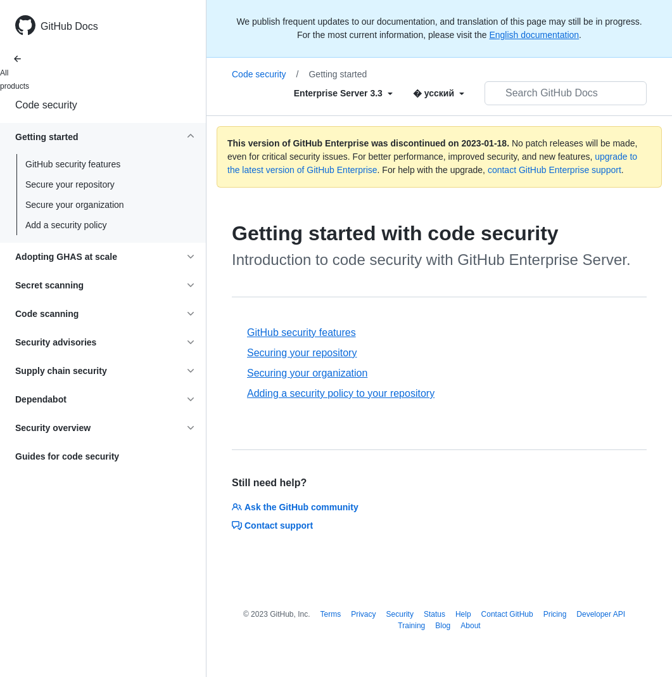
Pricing (555, 614)
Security (400, 614)
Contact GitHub (507, 614)
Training (411, 625)
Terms (330, 614)
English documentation (534, 35)
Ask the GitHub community (295, 507)
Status (434, 614)
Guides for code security (67, 456)
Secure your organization (74, 205)
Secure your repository (70, 184)
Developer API (600, 614)
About (470, 625)
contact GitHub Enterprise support (554, 170)
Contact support (272, 525)
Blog (442, 625)
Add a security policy (65, 225)
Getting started (337, 74)
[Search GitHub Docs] (566, 93)
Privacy (363, 614)
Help (463, 614)
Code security (46, 105)
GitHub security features (72, 164)
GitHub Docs (69, 26)
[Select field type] (343, 93)
